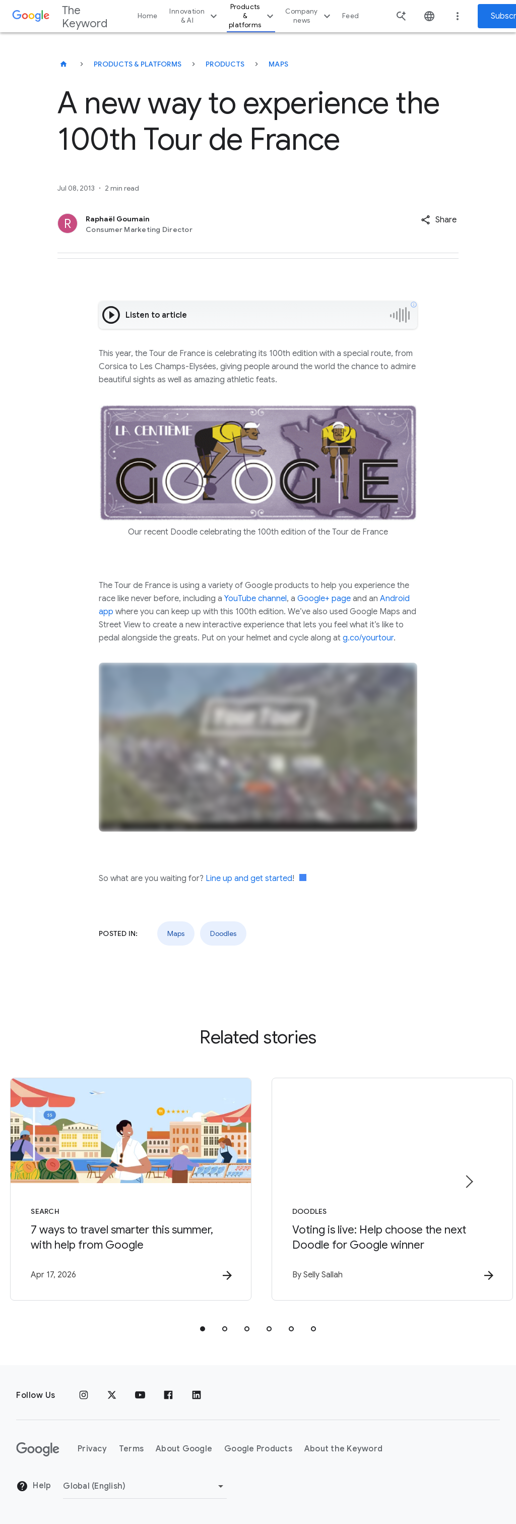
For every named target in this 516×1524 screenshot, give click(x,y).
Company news (309, 16)
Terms (131, 1449)
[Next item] (469, 1181)
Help (33, 1487)
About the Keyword (343, 1449)
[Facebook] (168, 1395)
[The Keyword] (63, 64)
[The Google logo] (37, 1449)
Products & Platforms (137, 64)
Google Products (258, 1449)
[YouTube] (140, 1395)
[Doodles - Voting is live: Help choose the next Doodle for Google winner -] (390, 1189)
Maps (278, 64)
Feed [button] (350, 16)
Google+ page (324, 599)
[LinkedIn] (196, 1395)
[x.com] (112, 1395)
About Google (184, 1449)
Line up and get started (249, 878)
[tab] (202, 1329)
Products (225, 64)
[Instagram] (84, 1395)
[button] (439, 220)
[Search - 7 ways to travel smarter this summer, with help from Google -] (126, 1189)
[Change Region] (145, 1486)
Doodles (223, 933)
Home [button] (147, 16)
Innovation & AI (194, 16)
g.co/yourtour (368, 638)
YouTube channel (255, 599)
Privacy (92, 1449)
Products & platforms (252, 16)
